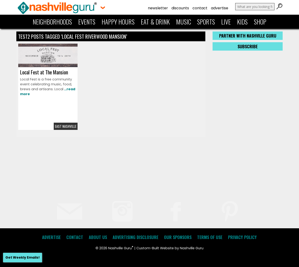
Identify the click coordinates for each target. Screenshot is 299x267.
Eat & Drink (155, 21)
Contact (199, 8)
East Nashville (65, 126)
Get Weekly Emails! (22, 257)
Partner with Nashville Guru (247, 36)
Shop (260, 21)
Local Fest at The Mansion (44, 72)
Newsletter (158, 8)
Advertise (219, 8)
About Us (98, 237)
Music (183, 21)
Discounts (180, 8)
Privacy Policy (242, 237)
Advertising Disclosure (135, 237)
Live (226, 21)
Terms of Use (209, 237)
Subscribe (248, 46)
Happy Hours (118, 21)
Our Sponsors (178, 237)
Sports (206, 21)
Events (86, 21)
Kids (242, 21)
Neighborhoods (52, 21)
